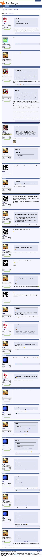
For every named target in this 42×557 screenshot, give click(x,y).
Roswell (10, 367)
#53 (39, 404)
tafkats (3, 95)
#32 (39, 35)
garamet (3, 58)
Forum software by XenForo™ (8, 551)
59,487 (10, 62)
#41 (39, 209)
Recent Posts (3, 7)
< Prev (6, 13)
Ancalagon (4, 131)
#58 (39, 492)
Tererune (3, 23)
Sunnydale (9, 79)
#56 (39, 456)
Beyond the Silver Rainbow (7, 27)
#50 (39, 355)
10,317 (10, 366)
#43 (39, 242)
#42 (39, 227)
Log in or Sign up (38, 0)
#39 (39, 178)
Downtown (9, 137)
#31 (39, 15)
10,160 (10, 46)
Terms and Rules (39, 551)
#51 (39, 371)
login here (32, 553)
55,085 (10, 136)
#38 (39, 163)
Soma (3, 363)
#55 (39, 437)
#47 (39, 305)
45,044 (10, 205)
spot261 (3, 43)
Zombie (3, 171)
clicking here (16, 554)
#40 (39, 194)
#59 (39, 509)
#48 (39, 321)
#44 (39, 258)
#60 (39, 528)
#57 (39, 473)
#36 (39, 123)
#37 (39, 146)
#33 (39, 50)
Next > (12, 13)
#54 (39, 420)
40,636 (10, 332)
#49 (39, 339)
